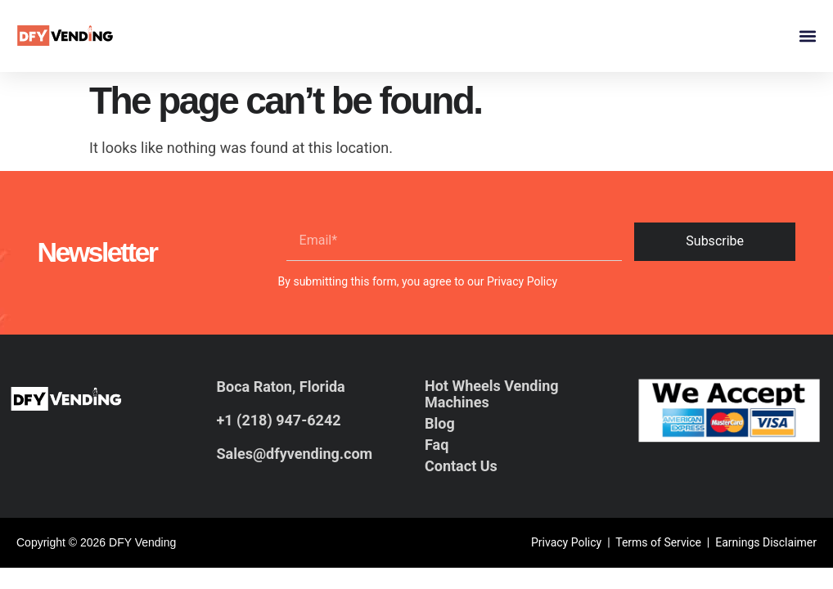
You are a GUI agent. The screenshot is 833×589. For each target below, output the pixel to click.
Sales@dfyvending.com (295, 453)
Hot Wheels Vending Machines (492, 394)
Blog (440, 423)
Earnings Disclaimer (766, 542)
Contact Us (461, 465)
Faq (436, 444)
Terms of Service (658, 542)
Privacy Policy (522, 281)
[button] (807, 36)
